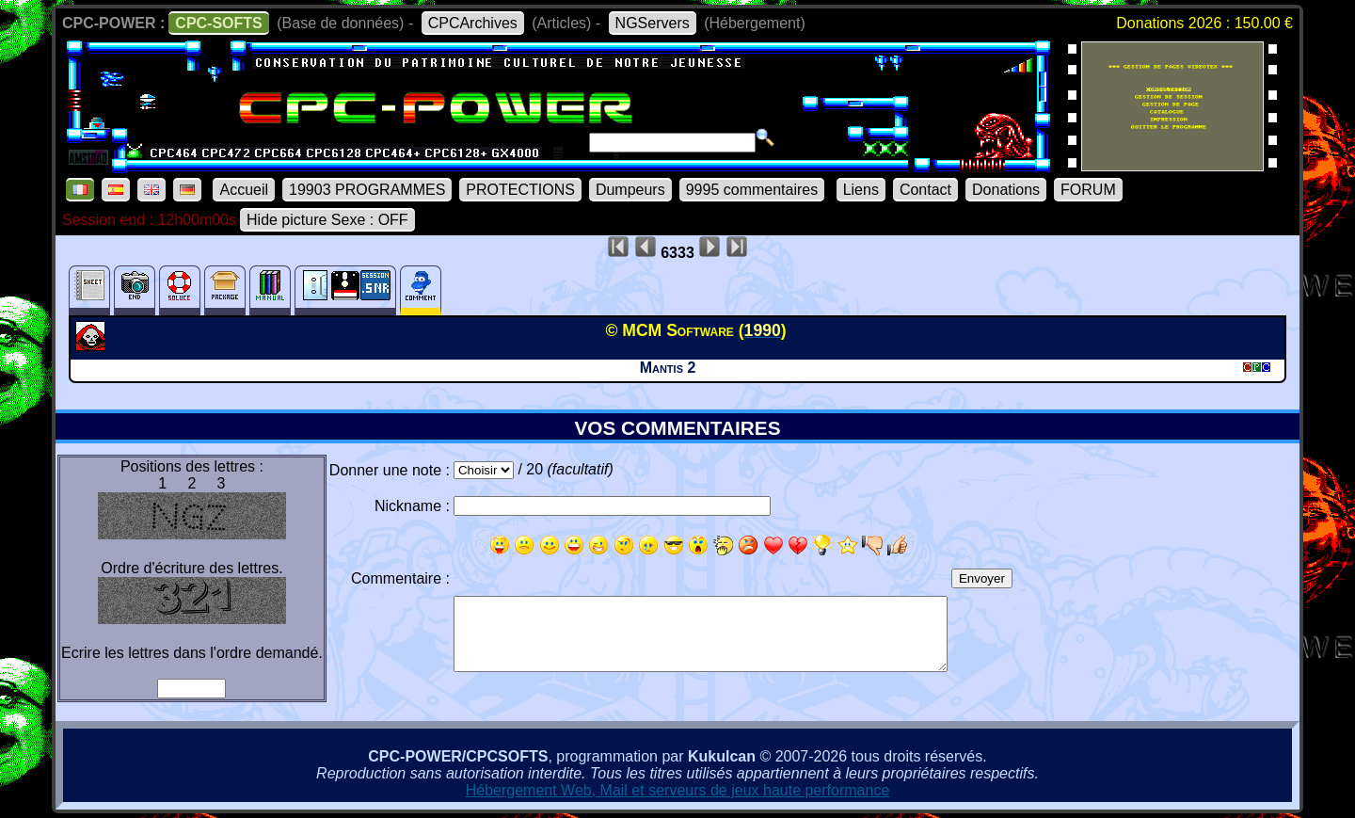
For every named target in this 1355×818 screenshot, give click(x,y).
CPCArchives (473, 23)
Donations (1006, 190)
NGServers (652, 23)
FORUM (1088, 190)
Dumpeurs (630, 190)
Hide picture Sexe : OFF (327, 220)
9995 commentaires (752, 190)
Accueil (243, 190)
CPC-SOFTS (218, 23)
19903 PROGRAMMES (367, 190)
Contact (925, 190)
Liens (861, 190)
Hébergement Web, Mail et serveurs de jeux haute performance (678, 790)
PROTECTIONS (520, 190)
